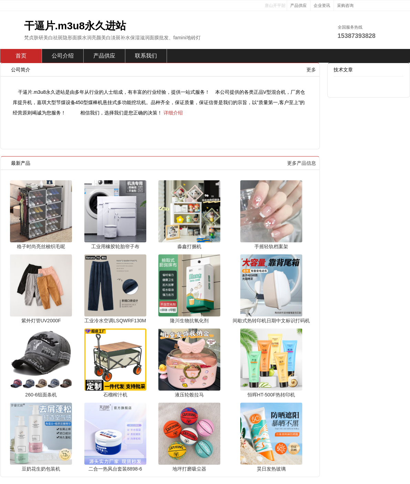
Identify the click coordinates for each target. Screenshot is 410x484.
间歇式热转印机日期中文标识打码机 (271, 320)
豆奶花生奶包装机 (41, 469)
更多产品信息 (301, 163)
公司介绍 (63, 56)
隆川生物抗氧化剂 (189, 320)
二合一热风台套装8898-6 (115, 469)
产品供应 (298, 5)
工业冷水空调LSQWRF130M (115, 320)
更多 (311, 69)
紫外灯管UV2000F (41, 320)
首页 (21, 56)
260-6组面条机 (41, 394)
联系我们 (146, 56)
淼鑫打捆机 (189, 246)
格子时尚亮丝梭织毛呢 (41, 246)
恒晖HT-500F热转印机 (271, 394)
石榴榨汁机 (115, 394)
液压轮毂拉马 (189, 394)
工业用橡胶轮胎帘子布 (115, 246)
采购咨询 (345, 5)
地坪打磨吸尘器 (189, 469)
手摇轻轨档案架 (271, 246)
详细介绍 (173, 112)
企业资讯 (322, 5)
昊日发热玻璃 (271, 469)
